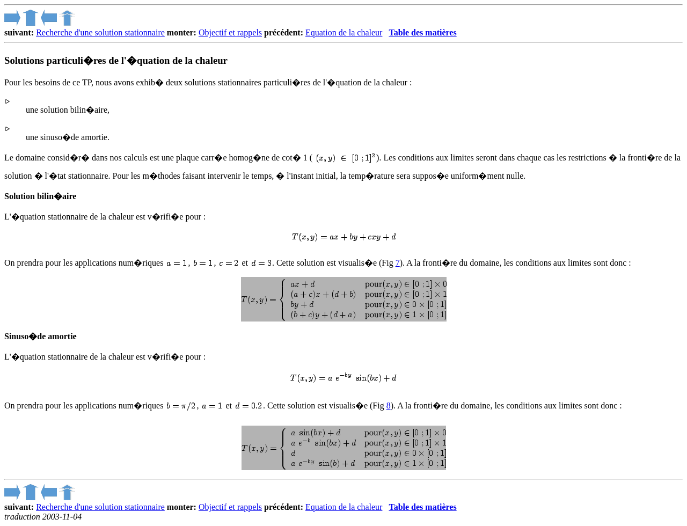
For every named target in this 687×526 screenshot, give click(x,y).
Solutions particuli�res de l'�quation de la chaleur (116, 60)
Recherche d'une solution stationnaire (100, 32)
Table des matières (422, 32)
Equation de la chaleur (344, 32)
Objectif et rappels (230, 32)
